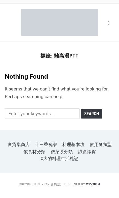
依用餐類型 (101, 144)
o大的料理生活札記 (60, 158)
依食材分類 (34, 151)
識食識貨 (87, 151)
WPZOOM (93, 184)
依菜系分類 (62, 151)
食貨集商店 (19, 144)
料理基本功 (73, 144)
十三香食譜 (46, 144)
